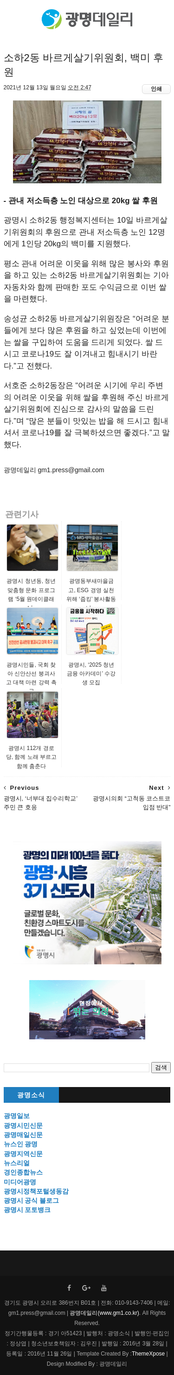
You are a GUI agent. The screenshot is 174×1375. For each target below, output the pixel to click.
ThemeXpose (148, 1353)
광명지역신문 (23, 1153)
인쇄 (156, 89)
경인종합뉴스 (23, 1172)
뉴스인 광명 (21, 1144)
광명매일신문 (23, 1134)
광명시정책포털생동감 (36, 1191)
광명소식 (31, 1095)
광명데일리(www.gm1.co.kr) (104, 1313)
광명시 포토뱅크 (27, 1209)
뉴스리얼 (17, 1163)
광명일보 (17, 1115)
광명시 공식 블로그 (31, 1200)
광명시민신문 (23, 1125)
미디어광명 (20, 1182)
